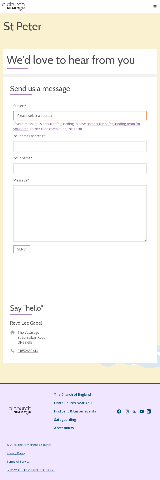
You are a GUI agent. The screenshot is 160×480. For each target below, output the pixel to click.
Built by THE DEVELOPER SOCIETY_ (31, 470)
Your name (22, 158)
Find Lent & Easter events (75, 411)
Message (21, 180)
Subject (20, 105)
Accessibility (64, 428)
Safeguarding (65, 419)
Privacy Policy (16, 453)
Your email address (29, 136)
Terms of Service (18, 461)
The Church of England (72, 394)
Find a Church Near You (73, 403)
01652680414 (28, 351)
